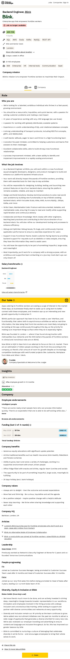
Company (40, 87)
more (4, 413)
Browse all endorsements (13, 419)
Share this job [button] (8, 645)
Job (27, 87)
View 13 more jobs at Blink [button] (13, 649)
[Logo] (7, 2)
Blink (28, 12)
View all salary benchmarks (13, 292)
